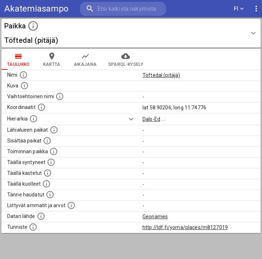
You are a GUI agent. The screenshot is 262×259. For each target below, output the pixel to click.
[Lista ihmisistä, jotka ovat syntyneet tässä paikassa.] (51, 162)
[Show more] (131, 119)
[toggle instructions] (33, 26)
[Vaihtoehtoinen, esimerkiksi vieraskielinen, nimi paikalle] (60, 96)
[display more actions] (256, 9)
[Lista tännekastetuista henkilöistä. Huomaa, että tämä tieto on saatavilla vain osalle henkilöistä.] (50, 194)
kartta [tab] (52, 59)
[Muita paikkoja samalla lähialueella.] (54, 130)
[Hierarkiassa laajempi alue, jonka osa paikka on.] (33, 118)
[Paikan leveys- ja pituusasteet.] (41, 107)
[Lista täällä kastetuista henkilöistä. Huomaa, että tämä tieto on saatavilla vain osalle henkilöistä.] (47, 173)
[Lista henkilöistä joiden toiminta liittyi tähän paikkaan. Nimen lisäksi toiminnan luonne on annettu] (53, 151)
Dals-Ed (151, 119)
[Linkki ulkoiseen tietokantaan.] (41, 216)
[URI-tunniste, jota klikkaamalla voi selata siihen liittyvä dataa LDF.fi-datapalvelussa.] (33, 227)
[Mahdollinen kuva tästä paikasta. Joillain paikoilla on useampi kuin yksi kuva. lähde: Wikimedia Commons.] (24, 85)
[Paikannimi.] (23, 75)
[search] (123, 9)
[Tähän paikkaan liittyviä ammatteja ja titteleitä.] (71, 205)
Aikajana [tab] (85, 59)
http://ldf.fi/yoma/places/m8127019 (185, 227)
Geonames (155, 216)
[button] (131, 33)
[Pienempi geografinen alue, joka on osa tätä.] (47, 140)
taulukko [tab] (18, 59)
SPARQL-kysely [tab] (126, 59)
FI (239, 8)
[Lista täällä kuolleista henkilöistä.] (46, 184)
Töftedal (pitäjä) (161, 75)
